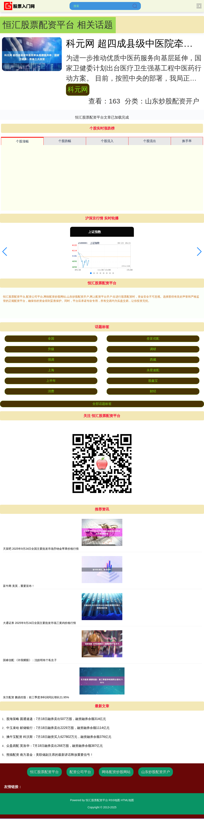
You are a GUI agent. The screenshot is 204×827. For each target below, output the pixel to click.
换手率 (187, 141)
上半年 (51, 380)
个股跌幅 (64, 141)
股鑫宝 (153, 380)
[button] (4, 251)
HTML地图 (127, 800)
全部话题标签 (102, 403)
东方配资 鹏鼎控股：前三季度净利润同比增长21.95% (36, 697)
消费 (51, 391)
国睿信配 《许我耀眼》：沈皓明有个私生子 (30, 660)
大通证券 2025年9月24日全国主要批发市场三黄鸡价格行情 (39, 622)
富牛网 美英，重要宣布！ (18, 585)
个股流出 (149, 141)
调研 (153, 349)
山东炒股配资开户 (155, 772)
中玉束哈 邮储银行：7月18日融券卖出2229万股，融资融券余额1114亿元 (58, 728)
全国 (51, 338)
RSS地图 (114, 800)
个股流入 (107, 141)
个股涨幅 (22, 141)
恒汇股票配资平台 (44, 772)
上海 (51, 370)
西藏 (153, 359)
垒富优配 (153, 338)
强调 (51, 359)
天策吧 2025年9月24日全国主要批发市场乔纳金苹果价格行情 (41, 548)
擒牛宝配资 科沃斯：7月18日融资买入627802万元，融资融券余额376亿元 (58, 736)
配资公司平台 (80, 772)
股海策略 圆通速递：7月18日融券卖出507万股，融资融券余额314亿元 (56, 719)
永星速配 (153, 370)
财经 (153, 391)
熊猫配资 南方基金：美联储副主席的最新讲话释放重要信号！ (49, 754)
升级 (51, 349)
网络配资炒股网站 (116, 772)
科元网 (78, 89)
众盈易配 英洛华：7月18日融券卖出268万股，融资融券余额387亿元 (54, 745)
